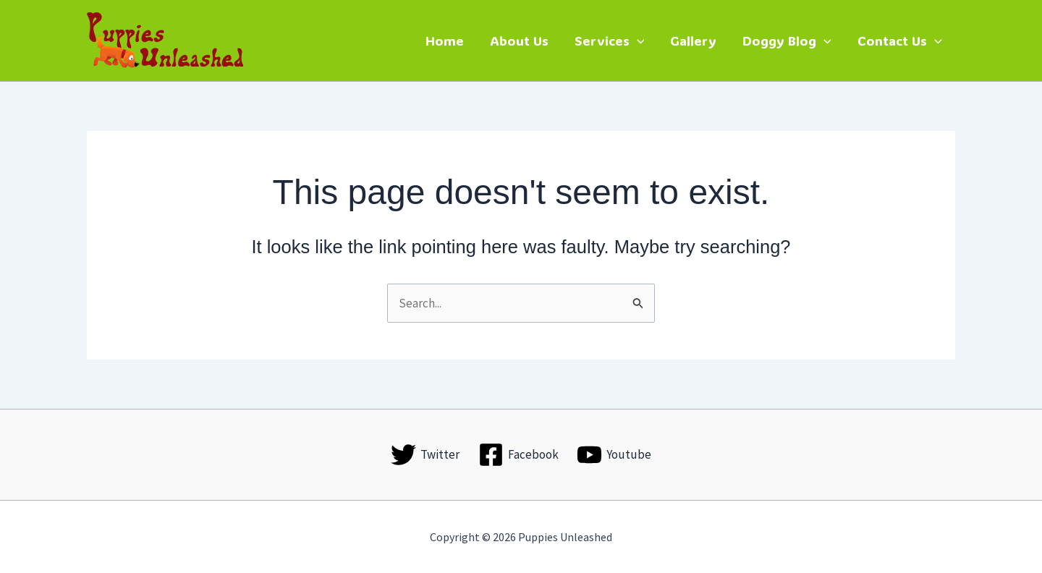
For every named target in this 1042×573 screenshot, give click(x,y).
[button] (637, 40)
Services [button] (610, 40)
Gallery (693, 40)
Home (444, 40)
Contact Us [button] (899, 40)
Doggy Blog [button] (786, 40)
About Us (519, 40)
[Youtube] (614, 454)
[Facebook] (518, 454)
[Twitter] (425, 454)
